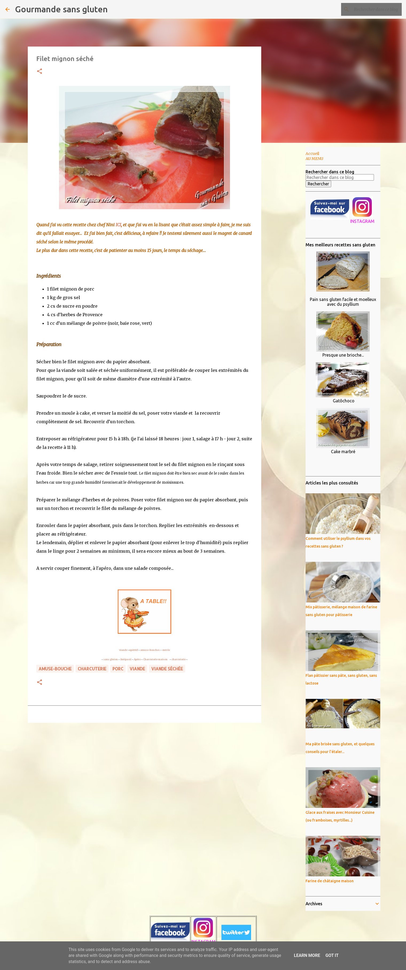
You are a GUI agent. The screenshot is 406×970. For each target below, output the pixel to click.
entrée (166, 649)
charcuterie (178, 659)
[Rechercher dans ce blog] (374, 9)
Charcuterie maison (156, 659)
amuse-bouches (150, 649)
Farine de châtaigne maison (330, 881)
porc (117, 668)
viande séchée (167, 668)
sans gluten (110, 659)
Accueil (312, 153)
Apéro (137, 659)
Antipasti (125, 659)
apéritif (133, 649)
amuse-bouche (55, 668)
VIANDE (137, 668)
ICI (118, 224)
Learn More (307, 955)
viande (123, 649)
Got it (331, 955)
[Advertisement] (288, 231)
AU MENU (314, 158)
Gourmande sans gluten (61, 9)
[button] (39, 71)
